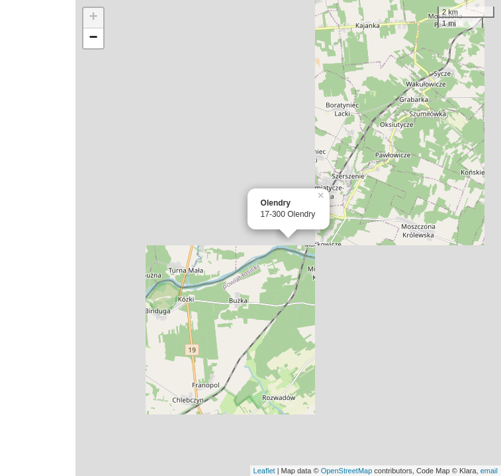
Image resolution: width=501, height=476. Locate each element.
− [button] (93, 38)
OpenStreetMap (347, 471)
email (489, 471)
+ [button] (93, 18)
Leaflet (264, 471)
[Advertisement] (37, 238)
